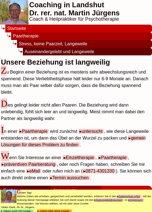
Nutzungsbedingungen (109, 199)
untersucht (92, 131)
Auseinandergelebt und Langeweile (59, 51)
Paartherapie (26, 36)
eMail (34, 171)
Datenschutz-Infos (129, 196)
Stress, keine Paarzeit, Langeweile (53, 43)
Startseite (16, 28)
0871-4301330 (100, 171)
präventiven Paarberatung (29, 164)
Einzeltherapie (80, 157)
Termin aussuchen (70, 177)
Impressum (136, 199)
